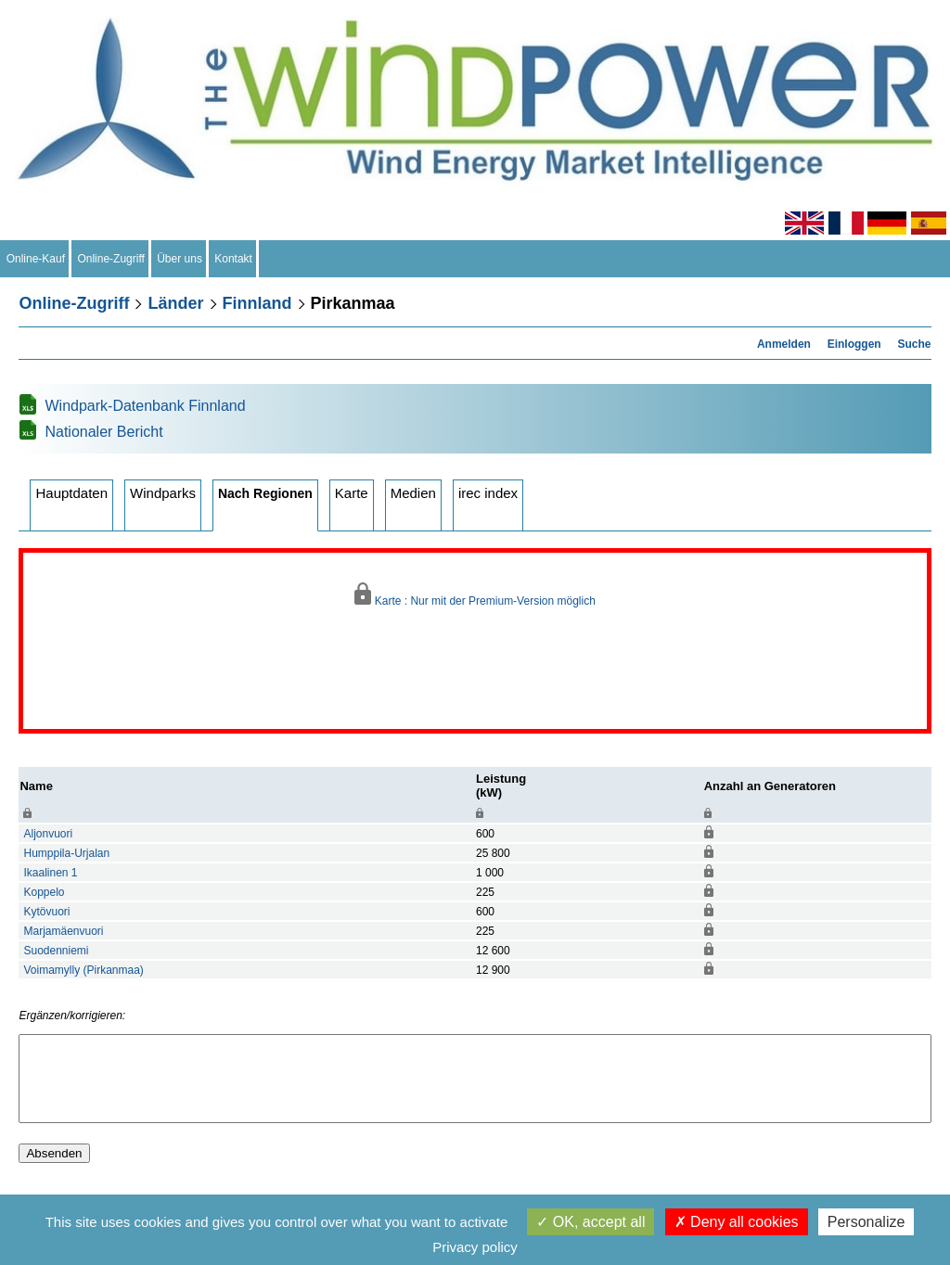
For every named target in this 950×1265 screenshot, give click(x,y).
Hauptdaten (71, 493)
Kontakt (234, 258)
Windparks (163, 493)
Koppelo (43, 892)
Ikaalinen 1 (50, 872)
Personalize (866, 1222)
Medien (413, 493)
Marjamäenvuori (63, 931)
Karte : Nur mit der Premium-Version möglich (475, 594)
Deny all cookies (736, 1222)
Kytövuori (46, 911)
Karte (351, 493)
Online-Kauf (35, 258)
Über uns (180, 258)
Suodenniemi (55, 950)
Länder (175, 303)
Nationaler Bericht (103, 432)
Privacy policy (475, 1247)
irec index (488, 493)
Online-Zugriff (111, 258)
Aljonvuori (47, 833)
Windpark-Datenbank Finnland (145, 406)
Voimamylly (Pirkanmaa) (83, 970)
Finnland (257, 303)
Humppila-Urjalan (66, 853)
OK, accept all (590, 1222)
